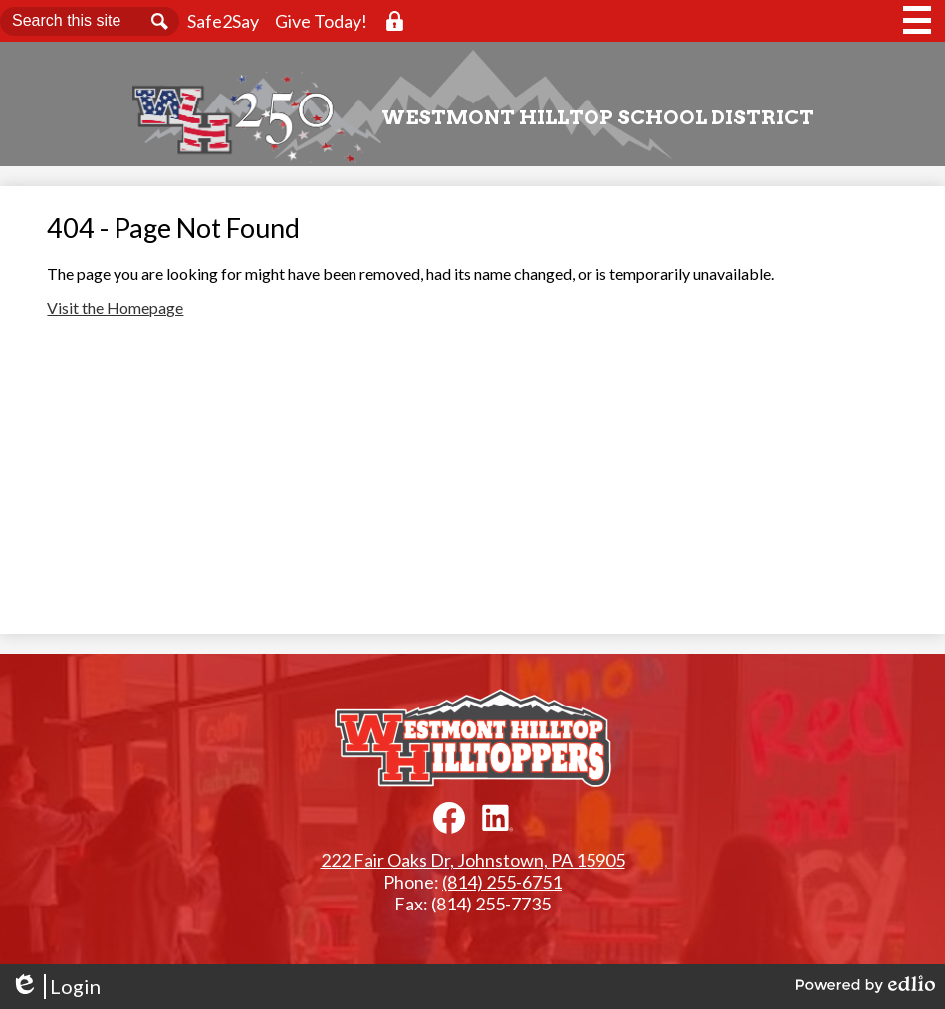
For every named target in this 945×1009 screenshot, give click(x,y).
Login (55, 986)
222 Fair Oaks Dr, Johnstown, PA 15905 (473, 860)
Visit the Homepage (115, 308)
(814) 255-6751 (502, 882)
